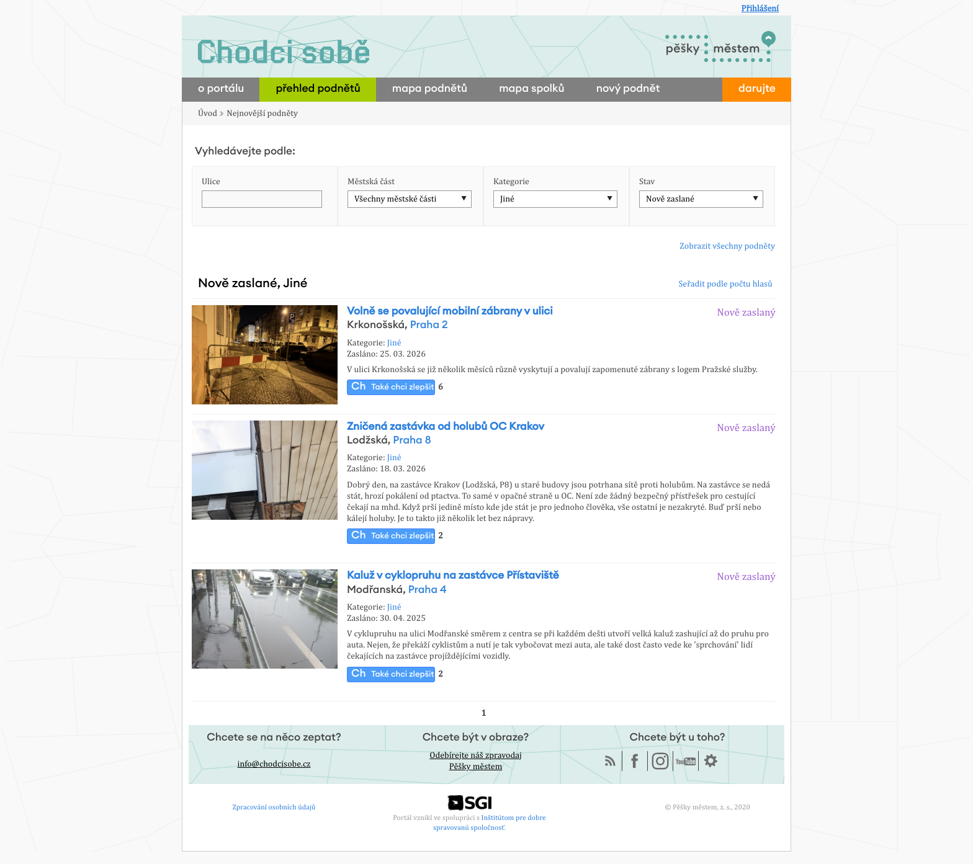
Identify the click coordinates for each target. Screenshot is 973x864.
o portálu (221, 89)
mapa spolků (532, 89)
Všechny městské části (395, 199)
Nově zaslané (670, 199)
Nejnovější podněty (262, 113)
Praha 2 (429, 325)
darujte (757, 89)
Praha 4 (427, 590)
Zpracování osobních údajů (274, 807)
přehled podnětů (318, 89)
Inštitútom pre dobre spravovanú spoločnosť (489, 822)
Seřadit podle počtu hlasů (725, 284)
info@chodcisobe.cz (274, 764)
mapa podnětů (429, 89)
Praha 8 (412, 440)
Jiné (507, 199)
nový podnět (628, 89)
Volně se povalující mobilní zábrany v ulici (450, 311)
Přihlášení (760, 9)
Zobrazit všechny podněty (727, 246)
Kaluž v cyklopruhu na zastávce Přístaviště (453, 576)
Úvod (207, 113)
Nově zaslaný (746, 312)
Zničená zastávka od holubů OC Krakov (445, 427)
